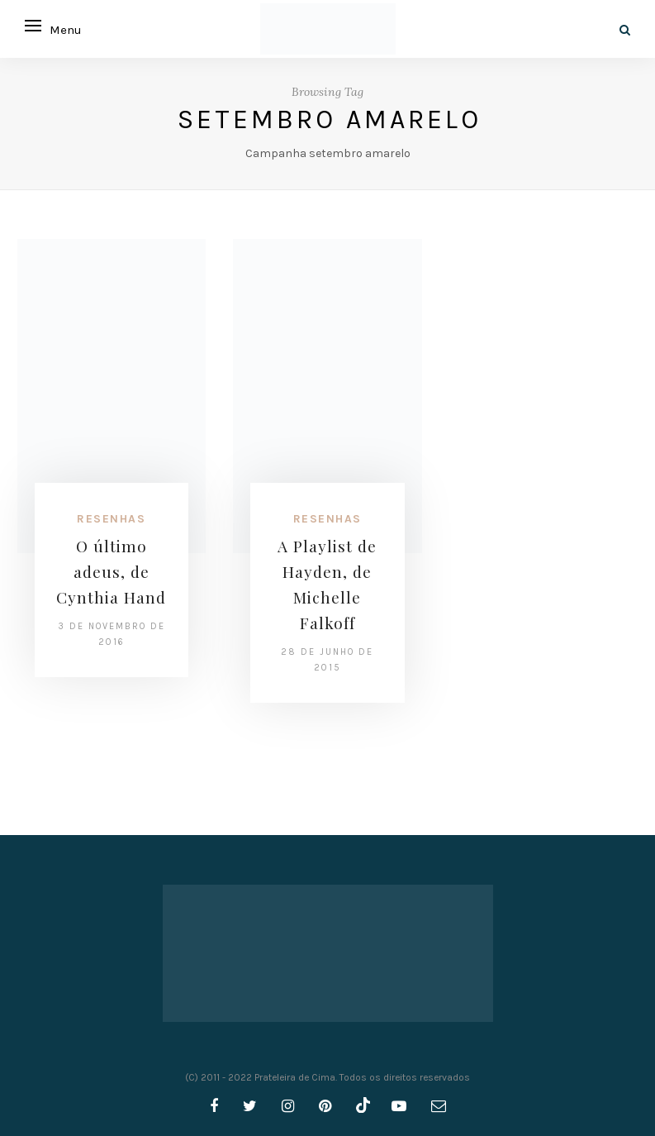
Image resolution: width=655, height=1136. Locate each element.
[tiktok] (361, 1106)
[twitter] (250, 1106)
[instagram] (288, 1106)
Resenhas (111, 519)
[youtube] (399, 1106)
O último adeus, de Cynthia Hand (111, 571)
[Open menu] (33, 25)
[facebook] (214, 1106)
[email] (438, 1106)
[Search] (624, 30)
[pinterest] (325, 1106)
